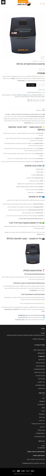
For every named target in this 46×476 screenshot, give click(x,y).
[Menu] (44, 4)
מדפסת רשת (31, 96)
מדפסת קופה (37, 96)
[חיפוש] (41, 3)
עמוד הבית (42, 61)
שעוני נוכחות (41, 388)
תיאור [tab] (43, 110)
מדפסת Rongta (26, 95)
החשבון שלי (42, 414)
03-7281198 (41, 448)
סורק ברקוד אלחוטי (39, 372)
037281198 (21, 80)
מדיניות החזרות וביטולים (38, 423)
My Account (41, 404)
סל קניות (42, 427)
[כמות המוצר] (41, 85)
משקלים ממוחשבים (39, 369)
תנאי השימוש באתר (39, 436)
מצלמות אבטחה (40, 366)
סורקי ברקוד (41, 378)
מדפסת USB (20, 95)
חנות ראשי (42, 417)
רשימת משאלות (40, 433)
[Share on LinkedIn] (28, 100)
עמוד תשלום (41, 430)
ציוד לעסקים (18, 96)
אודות (43, 411)
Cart (43, 398)
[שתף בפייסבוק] (40, 100)
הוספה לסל (31, 85)
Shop (43, 407)
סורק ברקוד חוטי (40, 375)
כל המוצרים (35, 61)
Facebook (25, 463)
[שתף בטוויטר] (37, 100)
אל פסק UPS (41, 353)
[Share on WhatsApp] (43, 100)
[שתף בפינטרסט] (31, 100)
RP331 (40, 95)
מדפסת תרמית (24, 96)
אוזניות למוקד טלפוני (39, 350)
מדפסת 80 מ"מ (34, 95)
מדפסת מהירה (13, 95)
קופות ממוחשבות (22, 317)
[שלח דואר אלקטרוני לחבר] (34, 100)
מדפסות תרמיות (30, 92)
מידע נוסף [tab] (38, 110)
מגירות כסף (41, 359)
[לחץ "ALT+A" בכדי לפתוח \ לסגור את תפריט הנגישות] (3, 2)
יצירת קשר (42, 420)
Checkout (42, 401)
